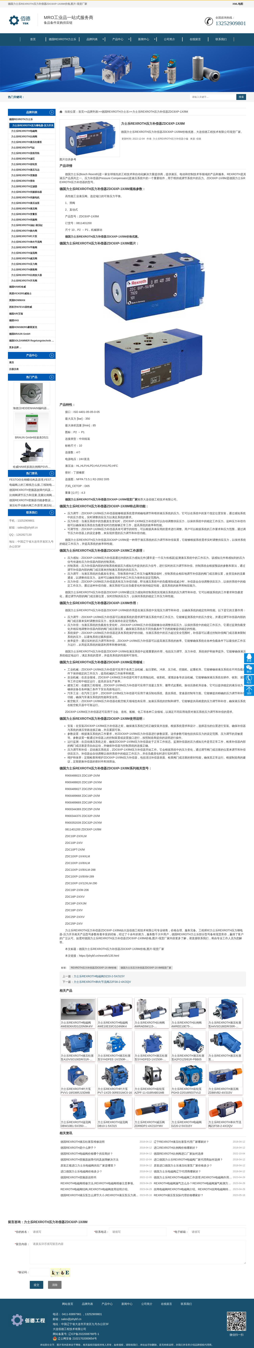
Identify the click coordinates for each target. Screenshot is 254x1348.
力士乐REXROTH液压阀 (24, 208)
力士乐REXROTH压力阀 (24, 264)
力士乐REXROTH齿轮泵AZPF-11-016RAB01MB (150, 1090)
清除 (55, 1284)
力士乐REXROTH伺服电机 (25, 197)
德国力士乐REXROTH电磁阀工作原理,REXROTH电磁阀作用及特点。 (193, 1177)
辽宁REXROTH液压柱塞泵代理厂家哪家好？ (181, 1141)
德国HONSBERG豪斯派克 (23, 327)
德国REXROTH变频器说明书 (78, 1177)
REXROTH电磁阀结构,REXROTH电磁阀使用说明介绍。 (95, 1189)
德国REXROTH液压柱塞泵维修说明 (83, 1141)
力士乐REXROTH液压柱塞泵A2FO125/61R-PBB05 (187, 1057)
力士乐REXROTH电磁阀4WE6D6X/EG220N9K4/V (77, 1024)
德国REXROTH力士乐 (62, 39)
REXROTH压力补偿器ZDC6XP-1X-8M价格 (93, 967)
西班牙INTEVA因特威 (20, 307)
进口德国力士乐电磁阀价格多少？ (81, 1171)
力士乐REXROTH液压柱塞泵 (26, 142)
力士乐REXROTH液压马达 (25, 169)
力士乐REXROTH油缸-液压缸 (27, 225)
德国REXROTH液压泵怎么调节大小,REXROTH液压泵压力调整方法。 (100, 1195)
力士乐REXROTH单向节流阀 (26, 242)
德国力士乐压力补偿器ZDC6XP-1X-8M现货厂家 (146, 967)
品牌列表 (92, 39)
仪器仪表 (14, 369)
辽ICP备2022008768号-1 (83, 1334)
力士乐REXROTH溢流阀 (24, 253)
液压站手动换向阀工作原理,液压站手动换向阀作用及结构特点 (32, 505)
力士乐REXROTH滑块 (23, 181)
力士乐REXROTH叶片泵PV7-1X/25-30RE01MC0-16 (115, 1090)
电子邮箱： (181, 1231)
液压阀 (83, 196)
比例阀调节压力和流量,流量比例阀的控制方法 (32, 495)
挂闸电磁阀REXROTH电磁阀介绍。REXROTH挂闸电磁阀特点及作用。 (193, 1189)
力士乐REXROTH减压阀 (24, 258)
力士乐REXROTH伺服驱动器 (26, 192)
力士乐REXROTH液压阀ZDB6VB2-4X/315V (223, 1090)
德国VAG (14, 320)
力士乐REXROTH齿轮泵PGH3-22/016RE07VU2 (186, 1090)
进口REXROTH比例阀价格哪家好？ (176, 1147)
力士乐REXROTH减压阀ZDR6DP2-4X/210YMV (150, 1124)
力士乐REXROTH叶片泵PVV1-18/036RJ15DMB (76, 1090)
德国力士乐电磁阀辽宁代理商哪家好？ (177, 1171)
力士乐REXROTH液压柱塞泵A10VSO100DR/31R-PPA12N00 (77, 1057)
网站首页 (67, 1303)
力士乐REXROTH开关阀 (24, 280)
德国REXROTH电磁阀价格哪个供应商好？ (87, 1153)
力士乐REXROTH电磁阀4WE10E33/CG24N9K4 (113, 1024)
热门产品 (31, 377)
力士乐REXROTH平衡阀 (24, 247)
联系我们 (221, 39)
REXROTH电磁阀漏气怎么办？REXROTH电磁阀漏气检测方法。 (193, 1183)
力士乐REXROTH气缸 (23, 147)
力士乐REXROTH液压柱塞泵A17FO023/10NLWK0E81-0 (225, 1057)
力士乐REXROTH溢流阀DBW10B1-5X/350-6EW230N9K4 (76, 1124)
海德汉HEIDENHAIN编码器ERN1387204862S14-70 (32, 408)
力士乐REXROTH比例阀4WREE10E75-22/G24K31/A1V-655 (186, 1024)
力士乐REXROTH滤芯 (23, 158)
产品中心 (117, 39)
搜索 (241, 96)
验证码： (24, 1272)
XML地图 (238, 3)
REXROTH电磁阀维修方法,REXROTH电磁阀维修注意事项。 (98, 1183)
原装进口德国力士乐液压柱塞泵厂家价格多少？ (183, 1165)
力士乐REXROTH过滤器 (24, 186)
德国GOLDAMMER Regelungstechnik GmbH (32, 340)
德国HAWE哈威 (17, 286)
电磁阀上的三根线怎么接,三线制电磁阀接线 (32, 484)
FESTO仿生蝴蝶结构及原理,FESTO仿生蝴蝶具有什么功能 (32, 479)
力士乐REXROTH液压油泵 (25, 203)
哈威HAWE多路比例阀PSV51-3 (32, 466)
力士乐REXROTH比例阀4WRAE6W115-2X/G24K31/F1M (150, 1024)
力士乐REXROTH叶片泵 (24, 236)
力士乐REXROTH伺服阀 (24, 219)
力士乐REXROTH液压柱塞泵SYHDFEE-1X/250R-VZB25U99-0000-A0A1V (114, 1057)
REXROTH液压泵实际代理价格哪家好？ (178, 1195)
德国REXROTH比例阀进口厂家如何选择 (178, 1153)
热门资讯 (31, 473)
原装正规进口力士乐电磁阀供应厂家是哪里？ (88, 1165)
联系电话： (101, 1231)
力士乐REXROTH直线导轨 (25, 153)
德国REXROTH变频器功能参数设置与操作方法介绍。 (32, 500)
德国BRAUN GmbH (19, 334)
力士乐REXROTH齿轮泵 (24, 164)
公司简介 (169, 39)
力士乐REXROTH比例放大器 (26, 275)
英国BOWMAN (17, 300)
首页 (33, 39)
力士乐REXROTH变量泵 (24, 214)
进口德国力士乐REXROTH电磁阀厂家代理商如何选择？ (188, 1159)
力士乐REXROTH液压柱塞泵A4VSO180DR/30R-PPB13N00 (224, 1024)
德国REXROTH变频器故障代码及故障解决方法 (32, 489)
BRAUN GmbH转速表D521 (32, 437)
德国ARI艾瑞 (16, 313)
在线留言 (195, 39)
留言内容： (22, 1244)
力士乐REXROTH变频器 (24, 175)
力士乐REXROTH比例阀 (24, 136)
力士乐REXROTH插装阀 (24, 269)
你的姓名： (22, 1231)
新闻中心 (143, 39)
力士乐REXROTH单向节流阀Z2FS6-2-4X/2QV (102, 981)
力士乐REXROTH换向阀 (24, 230)
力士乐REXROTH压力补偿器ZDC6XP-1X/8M (160, 111)
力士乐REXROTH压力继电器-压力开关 (32, 125)
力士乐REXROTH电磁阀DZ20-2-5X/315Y (99, 976)
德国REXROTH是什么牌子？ (78, 1147)
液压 (11, 362)
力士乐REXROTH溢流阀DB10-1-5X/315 (113, 1124)
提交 (36, 1284)
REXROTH (233, 174)
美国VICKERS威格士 (20, 293)
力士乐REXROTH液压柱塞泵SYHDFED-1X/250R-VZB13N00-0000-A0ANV (151, 1057)
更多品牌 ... (15, 347)
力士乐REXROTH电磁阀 (24, 131)
